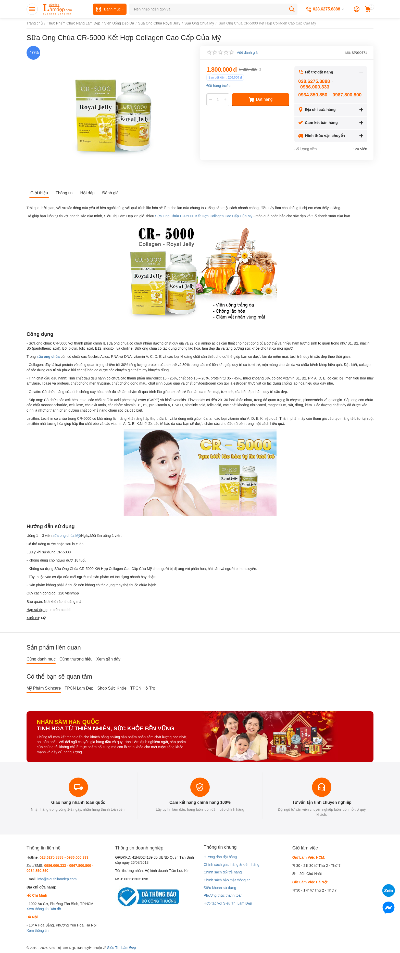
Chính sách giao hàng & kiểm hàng (231, 864)
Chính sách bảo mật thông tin (227, 880)
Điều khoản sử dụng (220, 888)
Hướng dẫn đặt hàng (220, 857)
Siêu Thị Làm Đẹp (121, 948)
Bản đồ (55, 909)
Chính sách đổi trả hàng (223, 872)
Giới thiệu (39, 193)
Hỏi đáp (87, 193)
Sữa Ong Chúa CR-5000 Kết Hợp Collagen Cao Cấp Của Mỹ (204, 216)
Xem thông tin (37, 909)
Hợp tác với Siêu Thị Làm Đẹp (228, 903)
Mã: (348, 53)
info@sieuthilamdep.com (57, 879)
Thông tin (64, 193)
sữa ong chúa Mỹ (66, 535)
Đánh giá (110, 193)
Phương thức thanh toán (223, 895)
